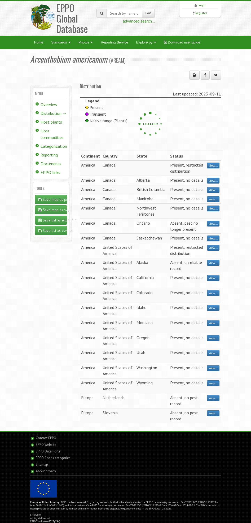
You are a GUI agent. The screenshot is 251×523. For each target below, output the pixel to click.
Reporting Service (114, 42)
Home (38, 42)
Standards (61, 42)
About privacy (46, 471)
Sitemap (42, 464)
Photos (85, 42)
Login (201, 5)
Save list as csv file (52, 230)
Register (201, 13)
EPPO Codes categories (53, 458)
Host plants (51, 122)
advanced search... (139, 21)
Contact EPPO (46, 438)
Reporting (49, 155)
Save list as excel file (52, 220)
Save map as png (52, 199)
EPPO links (50, 172)
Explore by (146, 42)
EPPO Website (46, 444)
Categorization (54, 146)
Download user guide (182, 42)
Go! (148, 13)
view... (213, 165)
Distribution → (54, 113)
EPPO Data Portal (48, 451)
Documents (51, 163)
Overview (49, 104)
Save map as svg (52, 209)
